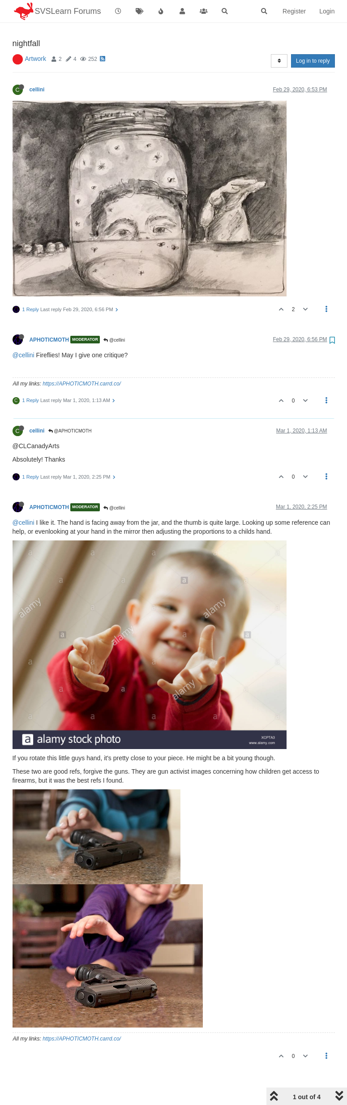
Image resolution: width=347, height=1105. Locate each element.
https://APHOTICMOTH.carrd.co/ (82, 361)
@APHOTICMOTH (70, 408)
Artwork (35, 35)
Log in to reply (313, 38)
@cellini (114, 317)
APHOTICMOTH (49, 316)
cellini (37, 67)
